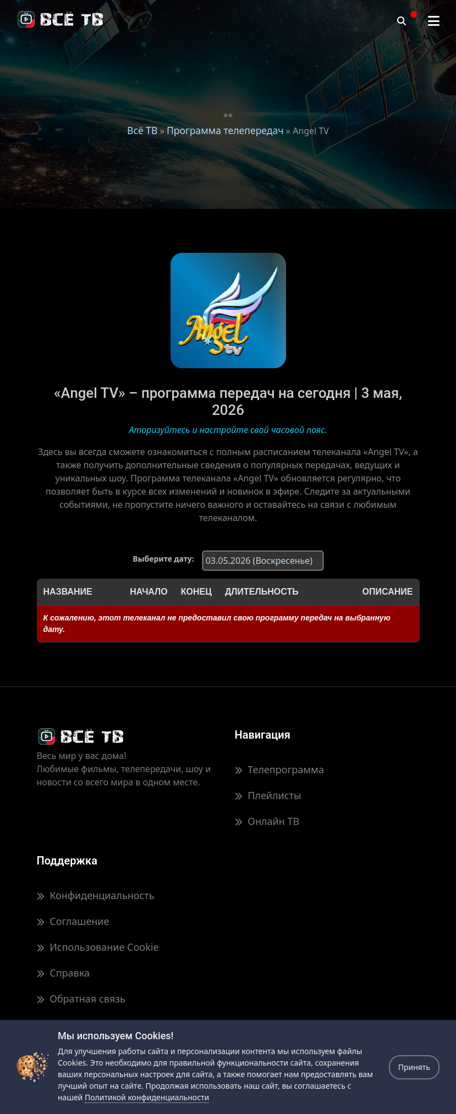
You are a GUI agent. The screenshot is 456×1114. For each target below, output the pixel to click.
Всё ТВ (142, 130)
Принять (414, 1067)
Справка (63, 972)
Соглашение (73, 921)
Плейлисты (268, 795)
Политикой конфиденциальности (147, 1097)
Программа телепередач (225, 130)
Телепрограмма (279, 769)
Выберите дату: (163, 558)
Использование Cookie (98, 947)
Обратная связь (81, 998)
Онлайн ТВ (267, 821)
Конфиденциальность (96, 895)
